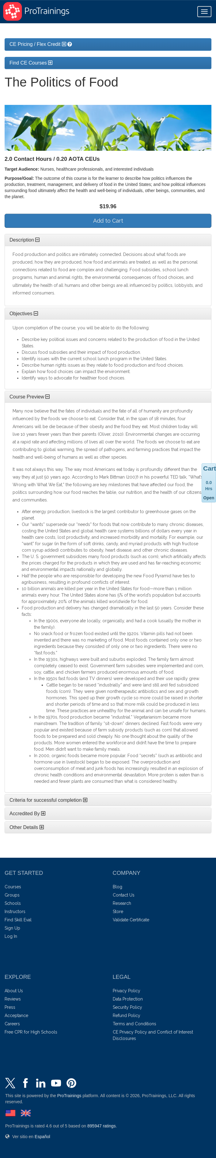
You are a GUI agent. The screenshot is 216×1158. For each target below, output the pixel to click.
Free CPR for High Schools (31, 1032)
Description (24, 239)
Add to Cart (108, 220)
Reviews (13, 999)
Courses (13, 886)
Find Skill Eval (18, 919)
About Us (14, 990)
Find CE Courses (30, 62)
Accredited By (27, 813)
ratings (101, 1125)
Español (42, 1136)
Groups (12, 895)
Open (208, 497)
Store (118, 911)
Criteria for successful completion (48, 800)
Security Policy (127, 1007)
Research (122, 903)
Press (10, 1007)
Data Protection (128, 999)
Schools (13, 903)
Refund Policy (126, 1015)
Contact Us (124, 895)
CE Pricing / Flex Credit (37, 44)
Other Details (26, 827)
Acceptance (16, 1015)
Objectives (23, 313)
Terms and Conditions (134, 1023)
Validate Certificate (131, 919)
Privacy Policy (126, 990)
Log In (11, 936)
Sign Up (12, 928)
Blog (117, 886)
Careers (12, 1023)
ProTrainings (69, 1095)
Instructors (15, 911)
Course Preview (29, 396)
